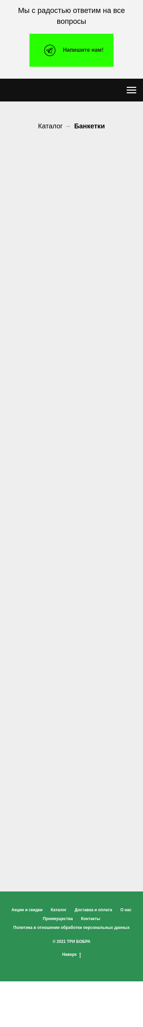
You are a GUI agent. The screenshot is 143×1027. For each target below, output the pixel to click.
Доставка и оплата (93, 909)
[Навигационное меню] (131, 90)
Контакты (90, 918)
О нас (125, 909)
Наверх (71, 954)
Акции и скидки (27, 909)
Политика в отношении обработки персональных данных (71, 927)
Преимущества (58, 918)
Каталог (50, 126)
